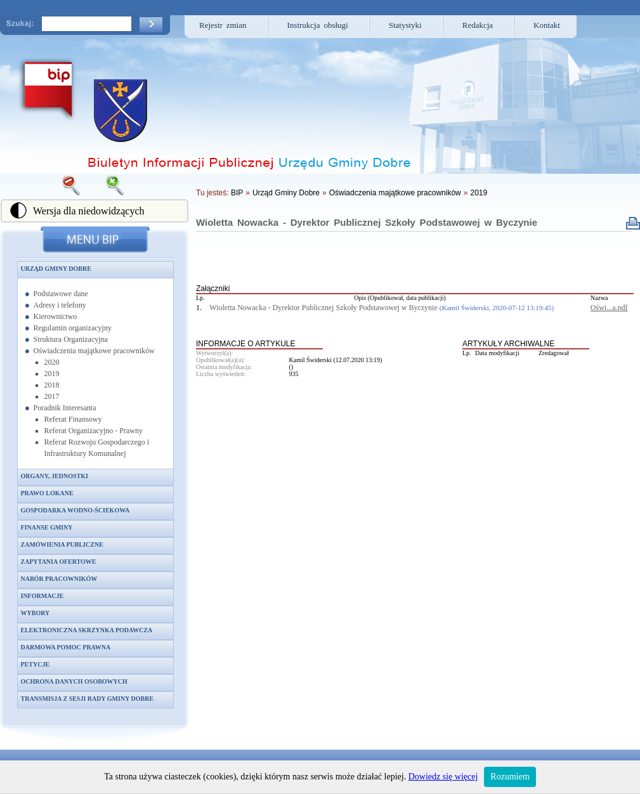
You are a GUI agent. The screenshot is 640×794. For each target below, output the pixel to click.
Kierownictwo (55, 316)
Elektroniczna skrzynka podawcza (87, 630)
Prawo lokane (47, 493)
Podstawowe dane (61, 293)
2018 (52, 385)
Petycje (35, 664)
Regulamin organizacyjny (73, 327)
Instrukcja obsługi (317, 25)
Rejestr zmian (223, 25)
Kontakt (546, 25)
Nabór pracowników (59, 578)
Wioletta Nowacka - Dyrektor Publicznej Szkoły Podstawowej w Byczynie (366, 222)
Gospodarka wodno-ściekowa (75, 510)
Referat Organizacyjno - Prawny (93, 430)
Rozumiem (509, 776)
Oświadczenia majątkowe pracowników (94, 350)
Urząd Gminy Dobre (56, 268)
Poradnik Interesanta (65, 407)
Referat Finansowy (73, 419)
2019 (52, 373)
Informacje (42, 595)
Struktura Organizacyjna (71, 339)
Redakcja (477, 25)
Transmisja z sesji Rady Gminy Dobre (87, 698)
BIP (237, 192)
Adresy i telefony (60, 305)
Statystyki (405, 25)
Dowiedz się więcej (443, 776)
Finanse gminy (47, 527)
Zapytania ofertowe (58, 561)
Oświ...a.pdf (609, 307)
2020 (52, 362)
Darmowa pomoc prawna (66, 647)
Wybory (35, 612)
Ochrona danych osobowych (74, 681)
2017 (52, 396)
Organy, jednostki (54, 475)
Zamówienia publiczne (62, 544)
